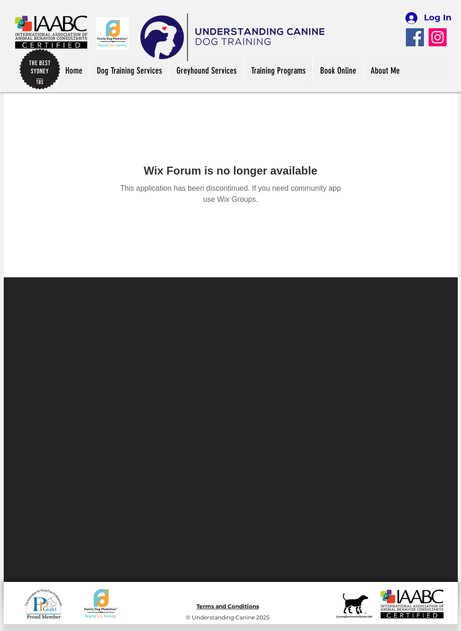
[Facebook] (415, 37)
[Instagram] (438, 37)
